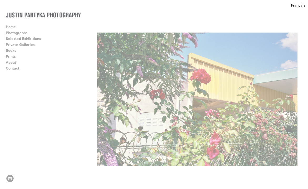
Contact (12, 68)
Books (13, 50)
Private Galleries (20, 44)
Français (298, 5)
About (13, 62)
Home (11, 26)
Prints (11, 56)
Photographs (19, 32)
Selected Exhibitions (26, 38)
